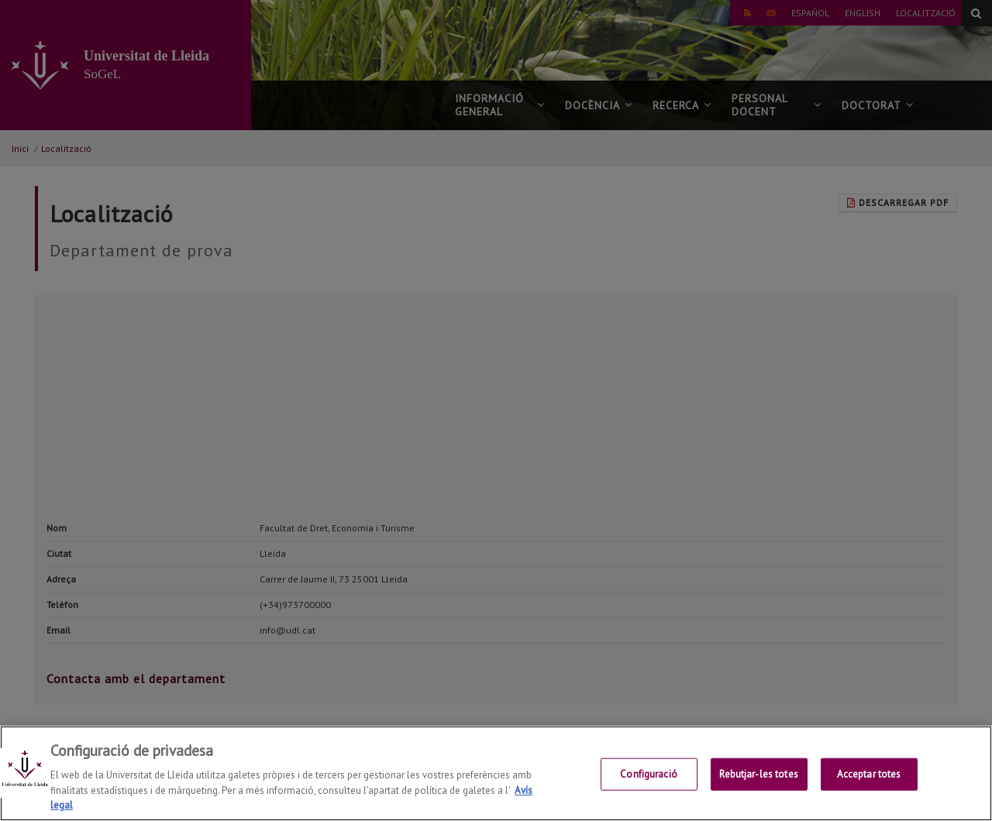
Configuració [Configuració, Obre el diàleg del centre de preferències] (648, 774)
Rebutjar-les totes (758, 774)
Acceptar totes (869, 774)
